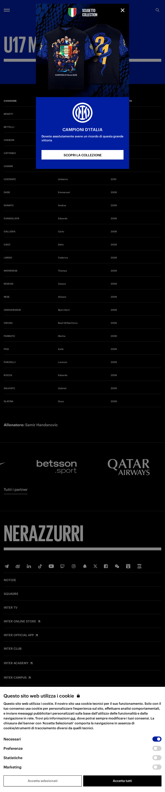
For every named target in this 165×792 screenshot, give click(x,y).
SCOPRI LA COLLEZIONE (83, 155)
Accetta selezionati (43, 781)
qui (72, 718)
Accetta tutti (122, 781)
